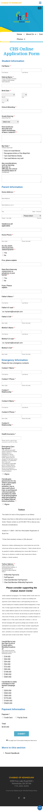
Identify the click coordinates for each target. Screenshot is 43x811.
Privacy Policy (33, 790)
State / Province (36, 211)
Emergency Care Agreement (8, 447)
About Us (30, 34)
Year (3, 102)
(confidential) (5, 172)
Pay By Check (22, 717)
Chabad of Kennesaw (11, 3)
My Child (6, 146)
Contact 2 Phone (9, 412)
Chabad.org (17, 790)
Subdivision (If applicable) (7, 225)
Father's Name (8, 296)
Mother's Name (8, 328)
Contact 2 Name (8, 401)
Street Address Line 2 (8, 205)
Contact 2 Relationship (7, 424)
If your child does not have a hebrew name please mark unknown (9, 80)
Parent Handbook (12, 753)
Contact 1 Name (8, 368)
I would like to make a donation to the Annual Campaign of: (9, 684)
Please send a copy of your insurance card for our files (9, 441)
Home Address (8, 192)
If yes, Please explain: (7, 286)
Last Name (25, 72)
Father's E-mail (8, 307)
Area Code (4, 241)
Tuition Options (8, 564)
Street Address (6, 198)
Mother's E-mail (8, 339)
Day (23, 97)
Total (4, 724)
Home (19, 34)
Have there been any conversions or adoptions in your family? (9, 272)
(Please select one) (7, 147)
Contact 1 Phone (9, 379)
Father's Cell (7, 317)
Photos (20, 39)
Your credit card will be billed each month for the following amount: (9, 652)
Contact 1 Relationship (7, 391)
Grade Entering (8, 116)
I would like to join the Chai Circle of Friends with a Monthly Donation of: (8, 645)
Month (3, 97)
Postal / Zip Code (6, 218)
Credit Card (8, 717)
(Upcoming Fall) (6, 118)
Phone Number (26, 241)
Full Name (6, 66)
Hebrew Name (8, 77)
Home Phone (7, 235)
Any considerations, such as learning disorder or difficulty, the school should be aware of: (9, 167)
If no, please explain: (9, 260)
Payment (6, 714)
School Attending (9, 107)
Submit (21, 734)
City (3, 211)
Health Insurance (9, 434)
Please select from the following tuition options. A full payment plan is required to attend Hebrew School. (9, 568)
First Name (5, 72)
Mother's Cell (7, 348)
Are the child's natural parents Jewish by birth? (8, 248)
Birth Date (6, 91)
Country (39, 218)
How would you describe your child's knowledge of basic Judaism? (9, 129)
